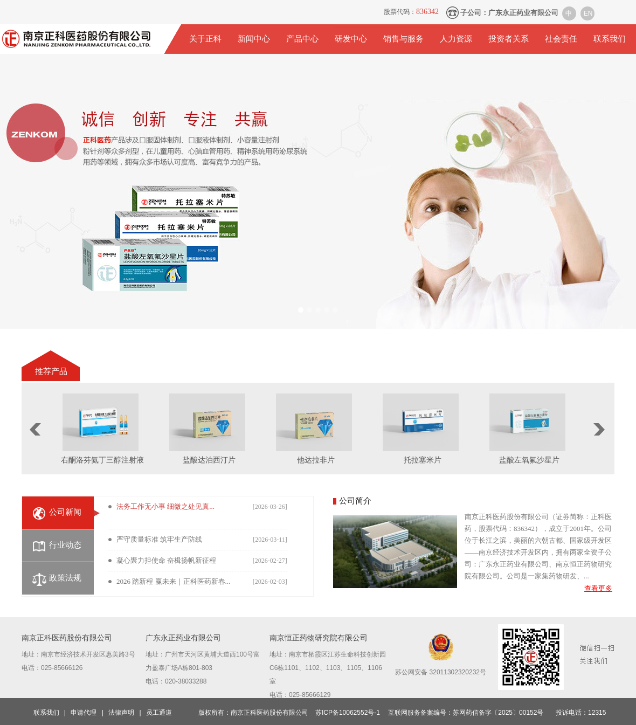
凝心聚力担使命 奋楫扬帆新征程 (166, 560)
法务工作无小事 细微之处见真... (165, 506)
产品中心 (302, 38)
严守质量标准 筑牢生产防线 (159, 539)
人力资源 (456, 38)
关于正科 (205, 38)
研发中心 (351, 38)
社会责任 (561, 38)
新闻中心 (254, 38)
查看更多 (598, 588)
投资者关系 (508, 38)
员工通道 (159, 712)
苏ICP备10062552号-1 (347, 712)
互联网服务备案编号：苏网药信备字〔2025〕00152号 (465, 712)
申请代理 (83, 712)
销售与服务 (403, 38)
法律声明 (121, 712)
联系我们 (609, 38)
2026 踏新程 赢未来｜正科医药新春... (173, 581)
